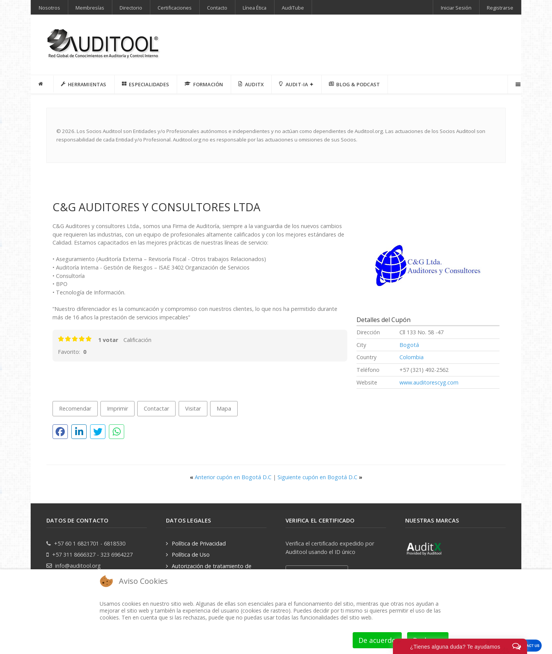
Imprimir (117, 408)
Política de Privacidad (199, 543)
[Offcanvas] (517, 84)
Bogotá (409, 344)
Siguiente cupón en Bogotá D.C (320, 477)
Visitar (193, 408)
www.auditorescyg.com (428, 382)
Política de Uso (191, 554)
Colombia (411, 357)
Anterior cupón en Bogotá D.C (231, 477)
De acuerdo (377, 640)
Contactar (156, 408)
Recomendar (75, 408)
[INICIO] (42, 84)
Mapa (224, 408)
